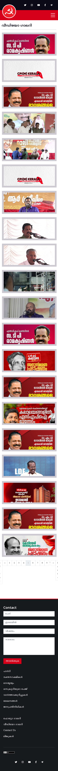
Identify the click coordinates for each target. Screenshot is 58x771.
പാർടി (6, 671)
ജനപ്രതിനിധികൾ (13, 707)
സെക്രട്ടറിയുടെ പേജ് (15, 689)
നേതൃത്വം (8, 683)
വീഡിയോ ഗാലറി (13, 724)
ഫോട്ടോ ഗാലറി (12, 718)
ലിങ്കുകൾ (8, 736)
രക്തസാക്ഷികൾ (12, 677)
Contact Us (9, 730)
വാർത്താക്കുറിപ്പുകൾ (15, 695)
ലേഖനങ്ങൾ (10, 701)
